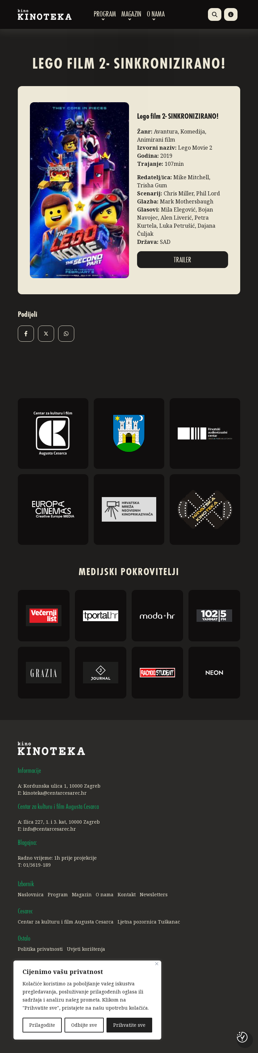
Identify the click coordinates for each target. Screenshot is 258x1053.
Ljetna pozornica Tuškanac (149, 921)
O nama (156, 14)
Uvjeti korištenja (86, 949)
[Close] (156, 964)
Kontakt (127, 894)
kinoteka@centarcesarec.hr (55, 793)
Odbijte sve (84, 1025)
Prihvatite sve (129, 1025)
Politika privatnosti (40, 949)
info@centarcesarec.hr (49, 829)
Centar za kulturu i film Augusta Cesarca (66, 921)
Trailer (182, 260)
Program (105, 14)
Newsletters (154, 894)
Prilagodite (42, 1025)
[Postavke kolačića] (242, 1037)
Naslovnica (31, 894)
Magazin (131, 14)
